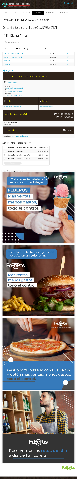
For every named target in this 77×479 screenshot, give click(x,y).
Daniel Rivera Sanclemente (12, 106)
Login (71, 3)
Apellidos (38, 13)
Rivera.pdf (7, 64)
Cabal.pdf (7, 61)
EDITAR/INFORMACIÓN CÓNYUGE (63, 114)
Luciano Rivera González (14, 92)
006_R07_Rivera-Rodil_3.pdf (13, 57)
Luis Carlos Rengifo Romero (20, 136)
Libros (16, 13)
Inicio (7, 13)
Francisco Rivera (11, 83)
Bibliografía (50, 13)
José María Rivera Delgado (14, 88)
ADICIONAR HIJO (68, 130)
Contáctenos (64, 13)
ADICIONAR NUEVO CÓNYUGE (64, 117)
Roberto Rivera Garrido (14, 95)
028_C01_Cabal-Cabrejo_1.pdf (13, 53)
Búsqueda (26, 13)
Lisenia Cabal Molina (46, 106)
